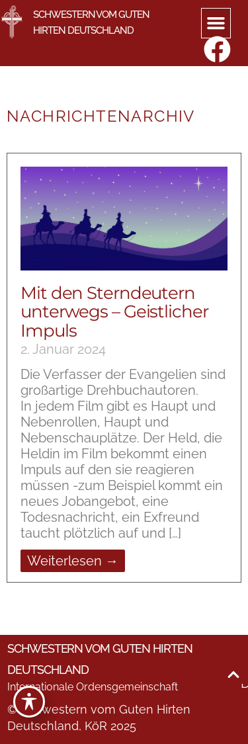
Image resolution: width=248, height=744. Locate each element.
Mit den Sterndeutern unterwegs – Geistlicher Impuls (114, 311)
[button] (216, 23)
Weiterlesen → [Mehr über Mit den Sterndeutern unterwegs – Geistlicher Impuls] (72, 561)
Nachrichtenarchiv (101, 116)
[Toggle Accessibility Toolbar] (29, 702)
